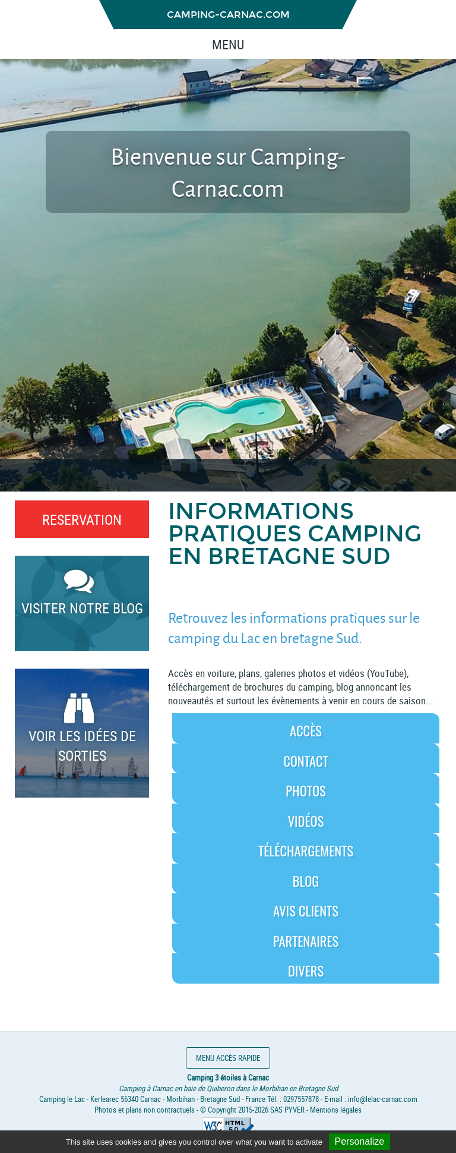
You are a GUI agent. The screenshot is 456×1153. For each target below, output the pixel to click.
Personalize (360, 1141)
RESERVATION (82, 519)
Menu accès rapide (228, 1058)
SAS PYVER (287, 1109)
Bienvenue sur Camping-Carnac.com (228, 172)
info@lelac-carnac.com (382, 1099)
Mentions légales (336, 1109)
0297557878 (301, 1099)
